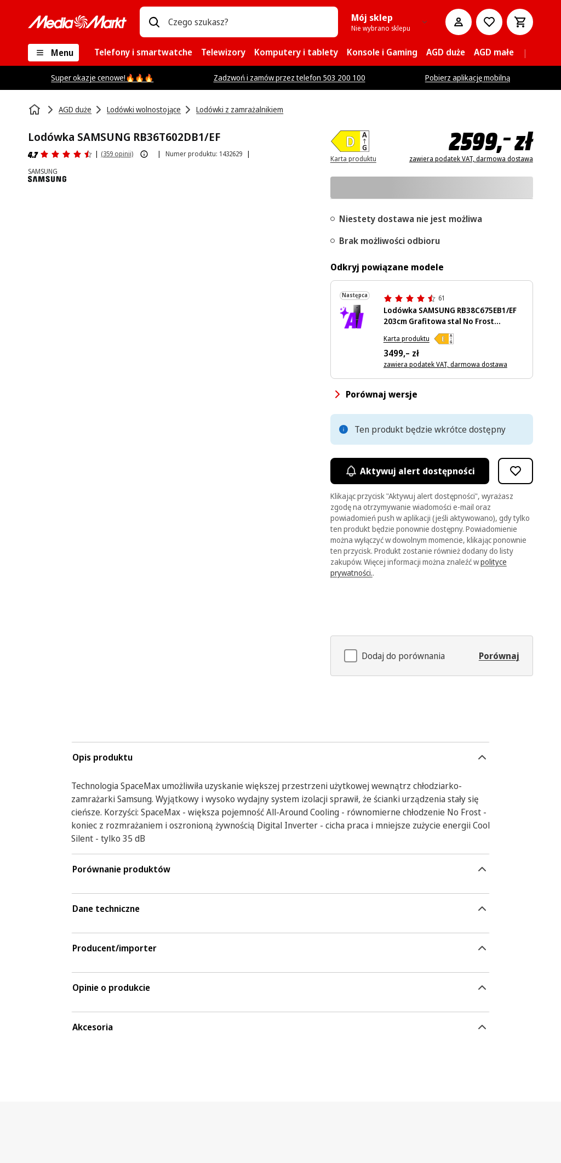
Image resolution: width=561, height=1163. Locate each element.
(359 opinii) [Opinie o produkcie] (117, 153)
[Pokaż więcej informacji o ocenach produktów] (144, 154)
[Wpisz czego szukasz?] (154, 22)
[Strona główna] (35, 109)
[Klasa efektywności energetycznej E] (444, 338)
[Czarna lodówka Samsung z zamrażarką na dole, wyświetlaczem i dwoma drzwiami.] (357, 316)
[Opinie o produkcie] (60, 154)
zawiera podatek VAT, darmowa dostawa (471, 159)
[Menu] (53, 52)
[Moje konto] (458, 22)
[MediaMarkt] (77, 22)
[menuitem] (143, 53)
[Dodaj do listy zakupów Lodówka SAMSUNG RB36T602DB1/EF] (515, 471)
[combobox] (248, 22)
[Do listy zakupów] (489, 22)
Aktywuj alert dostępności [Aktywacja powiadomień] (409, 471)
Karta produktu (406, 338)
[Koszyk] (520, 22)
